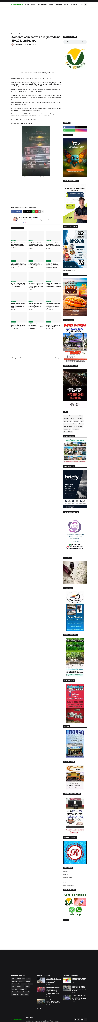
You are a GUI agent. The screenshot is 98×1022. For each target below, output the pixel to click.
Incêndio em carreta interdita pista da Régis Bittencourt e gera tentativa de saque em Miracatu (53, 265)
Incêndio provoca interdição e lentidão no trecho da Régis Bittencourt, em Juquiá (53, 285)
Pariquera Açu (22, 989)
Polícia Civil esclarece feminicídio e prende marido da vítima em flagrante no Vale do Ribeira (53, 980)
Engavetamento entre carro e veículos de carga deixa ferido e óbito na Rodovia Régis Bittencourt (53, 306)
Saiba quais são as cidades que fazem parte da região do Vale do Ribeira (79, 980)
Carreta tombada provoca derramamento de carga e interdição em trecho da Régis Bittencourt (18, 306)
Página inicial (14, 33)
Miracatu (81, 423)
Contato (79, 1)
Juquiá (74, 423)
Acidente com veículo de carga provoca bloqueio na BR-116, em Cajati (53, 325)
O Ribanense (66, 882)
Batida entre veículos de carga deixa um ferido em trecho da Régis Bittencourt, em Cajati (53, 245)
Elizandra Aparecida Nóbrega (28, 217)
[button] (81, 4)
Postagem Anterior (17, 358)
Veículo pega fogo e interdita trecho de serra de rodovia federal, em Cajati (19, 325)
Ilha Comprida (67, 421)
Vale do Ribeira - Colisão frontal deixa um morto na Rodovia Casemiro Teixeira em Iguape (36, 245)
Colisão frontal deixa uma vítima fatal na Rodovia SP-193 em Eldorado (18, 285)
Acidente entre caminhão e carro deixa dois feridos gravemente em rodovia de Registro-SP (36, 285)
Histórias (59, 4)
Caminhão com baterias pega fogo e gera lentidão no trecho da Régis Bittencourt (18, 264)
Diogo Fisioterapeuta (68, 885)
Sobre (41, 1)
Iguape (21, 207)
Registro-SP (67, 429)
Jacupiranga (67, 423)
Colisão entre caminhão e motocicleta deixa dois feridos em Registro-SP (18, 244)
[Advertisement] (49, 20)
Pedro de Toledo (78, 426)
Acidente (21, 33)
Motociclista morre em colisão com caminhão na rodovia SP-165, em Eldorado (35, 265)
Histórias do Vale (72, 1)
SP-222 (26, 207)
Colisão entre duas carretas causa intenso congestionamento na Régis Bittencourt (36, 326)
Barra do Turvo (73, 416)
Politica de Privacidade (49, 1)
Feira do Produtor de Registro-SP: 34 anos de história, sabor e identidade (53, 1001)
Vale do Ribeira (32, 207)
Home (37, 1)
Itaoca (30, 984)
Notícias (33, 4)
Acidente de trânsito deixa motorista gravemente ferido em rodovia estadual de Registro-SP (36, 306)
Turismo (51, 4)
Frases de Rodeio (67, 877)
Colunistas (84, 1)
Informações (42, 4)
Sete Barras (76, 429)
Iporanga (76, 421)
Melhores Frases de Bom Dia (70, 880)
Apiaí (65, 416)
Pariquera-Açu (68, 426)
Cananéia (66, 418)
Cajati (80, 416)
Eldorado (73, 418)
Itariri (82, 421)
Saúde (66, 4)
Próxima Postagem (55, 358)
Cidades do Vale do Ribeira (61, 1)
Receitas (65, 874)
